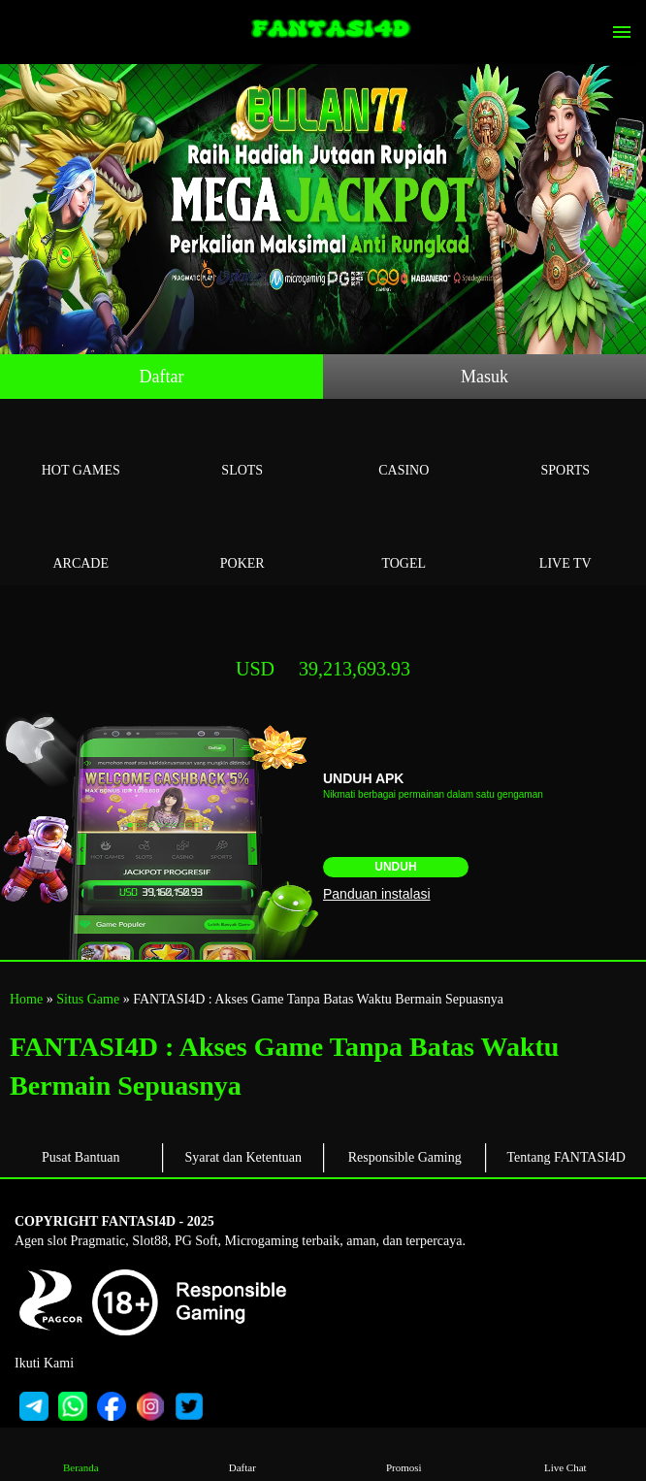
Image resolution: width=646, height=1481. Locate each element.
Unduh (395, 866)
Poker (243, 541)
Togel (404, 541)
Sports (566, 447)
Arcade (81, 541)
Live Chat (565, 1453)
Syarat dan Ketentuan (243, 1157)
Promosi (404, 1453)
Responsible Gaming (405, 1157)
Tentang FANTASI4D (566, 1157)
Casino (404, 447)
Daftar (162, 376)
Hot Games (81, 447)
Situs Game (87, 999)
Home (26, 999)
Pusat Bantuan (81, 1157)
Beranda (81, 1453)
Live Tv (566, 541)
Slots (243, 447)
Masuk (484, 376)
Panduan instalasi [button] (377, 894)
